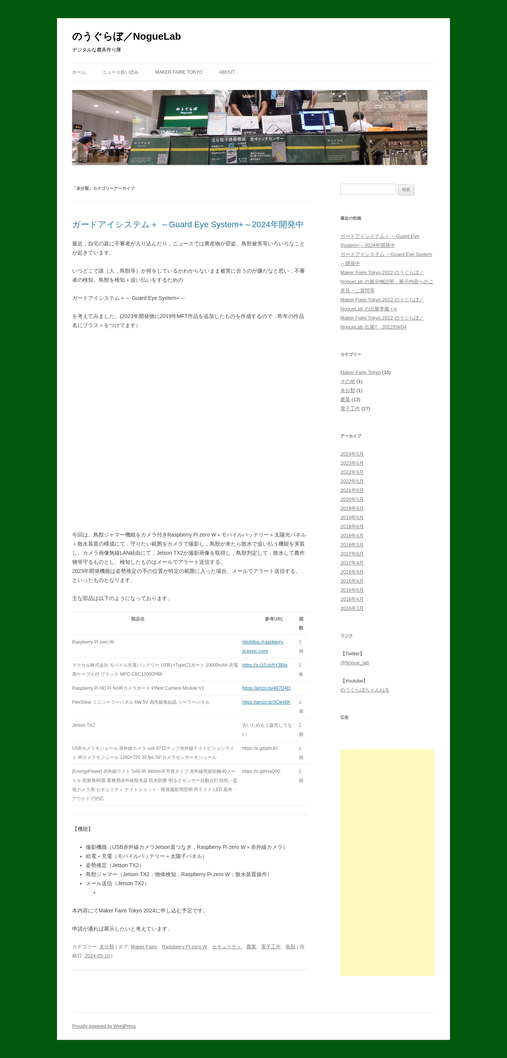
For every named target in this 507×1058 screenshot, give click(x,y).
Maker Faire (144, 946)
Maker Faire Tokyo (179, 72)
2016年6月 (352, 590)
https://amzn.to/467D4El (266, 688)
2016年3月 (352, 608)
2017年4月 (352, 563)
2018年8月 (352, 526)
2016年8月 (352, 581)
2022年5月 (352, 481)
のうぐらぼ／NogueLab (126, 36)
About (227, 72)
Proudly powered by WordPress (104, 1026)
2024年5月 (352, 454)
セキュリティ (226, 946)
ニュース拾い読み (120, 72)
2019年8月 (352, 508)
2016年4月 (352, 599)
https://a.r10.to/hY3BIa (264, 665)
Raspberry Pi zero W (184, 946)
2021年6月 (352, 490)
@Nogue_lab (354, 663)
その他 (347, 381)
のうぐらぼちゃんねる (365, 690)
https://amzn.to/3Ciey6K (266, 702)
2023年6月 (352, 463)
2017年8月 (352, 554)
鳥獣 (290, 946)
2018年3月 (352, 545)
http (246, 642)
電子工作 (271, 946)
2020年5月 (352, 499)
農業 (251, 946)
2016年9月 (352, 572)
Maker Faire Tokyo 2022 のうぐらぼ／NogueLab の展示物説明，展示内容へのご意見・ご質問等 (386, 281)
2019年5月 (352, 517)
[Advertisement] (387, 862)
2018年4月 (352, 535)
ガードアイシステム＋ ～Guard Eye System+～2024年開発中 (188, 224)
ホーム (79, 72)
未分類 (106, 946)
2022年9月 (352, 472)
